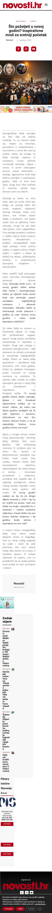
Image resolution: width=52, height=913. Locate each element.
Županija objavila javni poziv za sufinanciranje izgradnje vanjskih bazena (6, 731)
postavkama (40, 904)
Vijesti (33, 21)
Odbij (20, 909)
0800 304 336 (7, 820)
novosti (9, 40)
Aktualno (20, 21)
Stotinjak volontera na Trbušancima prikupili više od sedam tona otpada (6, 690)
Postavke (31, 909)
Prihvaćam (8, 909)
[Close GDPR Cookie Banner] (40, 909)
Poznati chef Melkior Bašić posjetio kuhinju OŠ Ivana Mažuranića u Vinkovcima (6, 648)
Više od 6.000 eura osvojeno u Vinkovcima (6, 763)
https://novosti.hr (18, 587)
